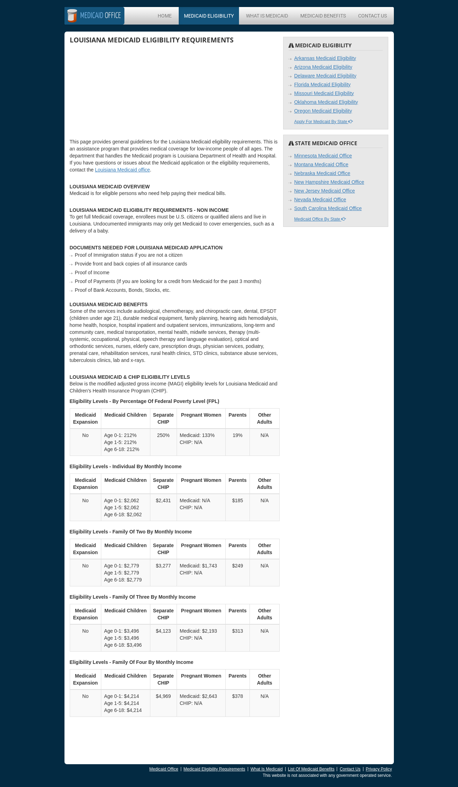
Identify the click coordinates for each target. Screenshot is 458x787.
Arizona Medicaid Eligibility (323, 67)
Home (165, 16)
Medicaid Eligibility (209, 16)
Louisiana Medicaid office (122, 170)
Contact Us (372, 16)
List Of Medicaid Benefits (311, 769)
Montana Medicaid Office (321, 164)
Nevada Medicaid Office (320, 199)
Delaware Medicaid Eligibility (325, 76)
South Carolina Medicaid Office (328, 208)
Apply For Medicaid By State (323, 121)
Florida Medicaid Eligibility (322, 84)
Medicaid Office (163, 769)
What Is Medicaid (267, 16)
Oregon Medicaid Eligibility (323, 111)
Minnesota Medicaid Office (323, 156)
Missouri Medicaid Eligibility (324, 93)
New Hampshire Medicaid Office (329, 182)
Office (100, 16)
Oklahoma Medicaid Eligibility (326, 102)
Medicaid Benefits (323, 16)
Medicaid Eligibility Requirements (214, 769)
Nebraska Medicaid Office (322, 173)
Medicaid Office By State (320, 219)
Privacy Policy (379, 769)
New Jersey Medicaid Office (324, 191)
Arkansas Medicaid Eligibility (325, 58)
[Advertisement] (122, 91)
